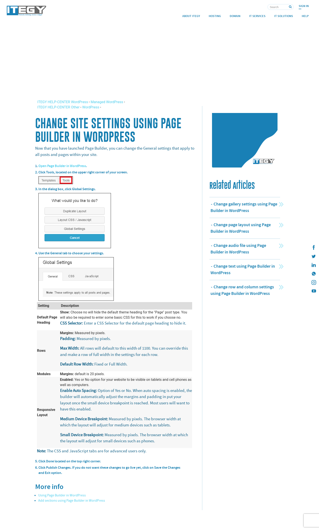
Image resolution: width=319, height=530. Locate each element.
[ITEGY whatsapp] (313, 273)
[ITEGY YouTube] (313, 291)
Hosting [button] (215, 16)
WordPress (90, 107)
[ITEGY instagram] (313, 282)
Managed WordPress (107, 102)
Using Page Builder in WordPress (62, 495)
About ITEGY (191, 16)
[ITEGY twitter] (313, 256)
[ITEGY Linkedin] (313, 265)
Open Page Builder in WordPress (62, 166)
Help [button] (305, 16)
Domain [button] (235, 16)
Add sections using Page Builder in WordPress (71, 500)
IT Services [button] (257, 16)
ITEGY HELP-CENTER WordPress (63, 102)
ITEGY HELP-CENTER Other (58, 107)
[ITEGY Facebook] (313, 247)
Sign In (304, 6)
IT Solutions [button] (283, 16)
